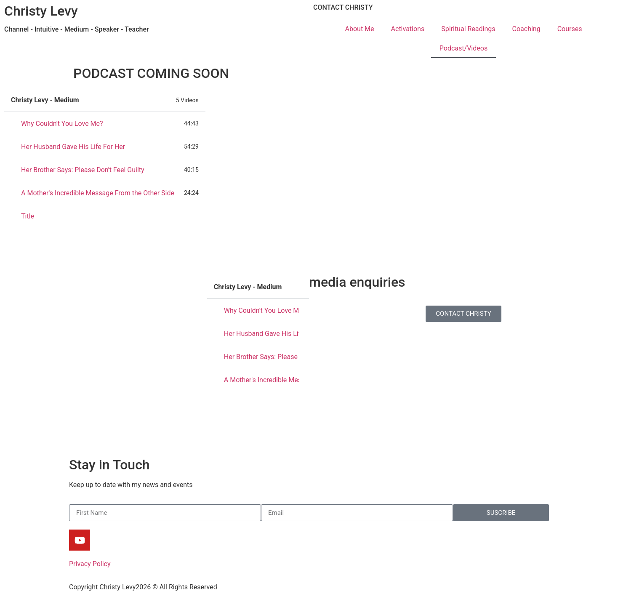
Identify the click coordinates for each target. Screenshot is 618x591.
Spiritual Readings (468, 29)
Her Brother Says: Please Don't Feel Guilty (82, 170)
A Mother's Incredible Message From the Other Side (97, 193)
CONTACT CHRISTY (343, 7)
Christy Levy (41, 11)
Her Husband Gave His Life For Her (73, 147)
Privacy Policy (90, 564)
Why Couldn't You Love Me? (62, 124)
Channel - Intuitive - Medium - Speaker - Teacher (76, 29)
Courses (569, 29)
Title (27, 216)
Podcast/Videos (463, 48)
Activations (408, 29)
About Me (359, 29)
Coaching (526, 29)
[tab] (104, 123)
